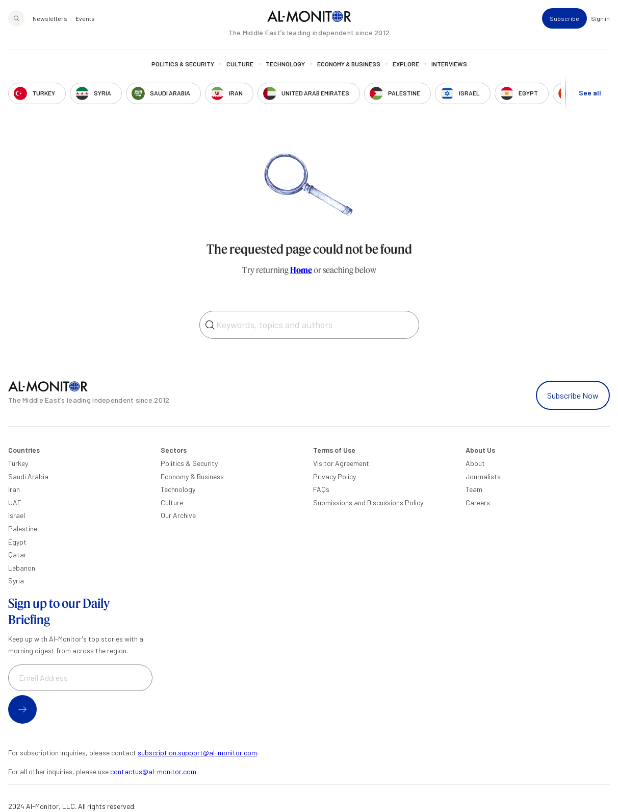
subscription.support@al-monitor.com (197, 752)
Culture (239, 64)
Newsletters (50, 18)
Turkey (18, 463)
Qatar (17, 554)
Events (85, 18)
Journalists (483, 476)
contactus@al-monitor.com (153, 771)
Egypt (17, 541)
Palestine (22, 528)
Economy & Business (348, 64)
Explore (406, 64)
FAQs (321, 489)
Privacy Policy (334, 476)
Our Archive (178, 515)
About (475, 463)
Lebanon (21, 567)
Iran (14, 489)
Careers (478, 502)
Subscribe (564, 18)
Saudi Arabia (28, 476)
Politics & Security (182, 64)
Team (474, 489)
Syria (16, 580)
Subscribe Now (573, 395)
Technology (285, 64)
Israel (16, 515)
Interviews (449, 64)
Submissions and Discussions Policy (368, 502)
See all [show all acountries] (590, 92)
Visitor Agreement (341, 463)
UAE (14, 502)
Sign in (600, 18)
